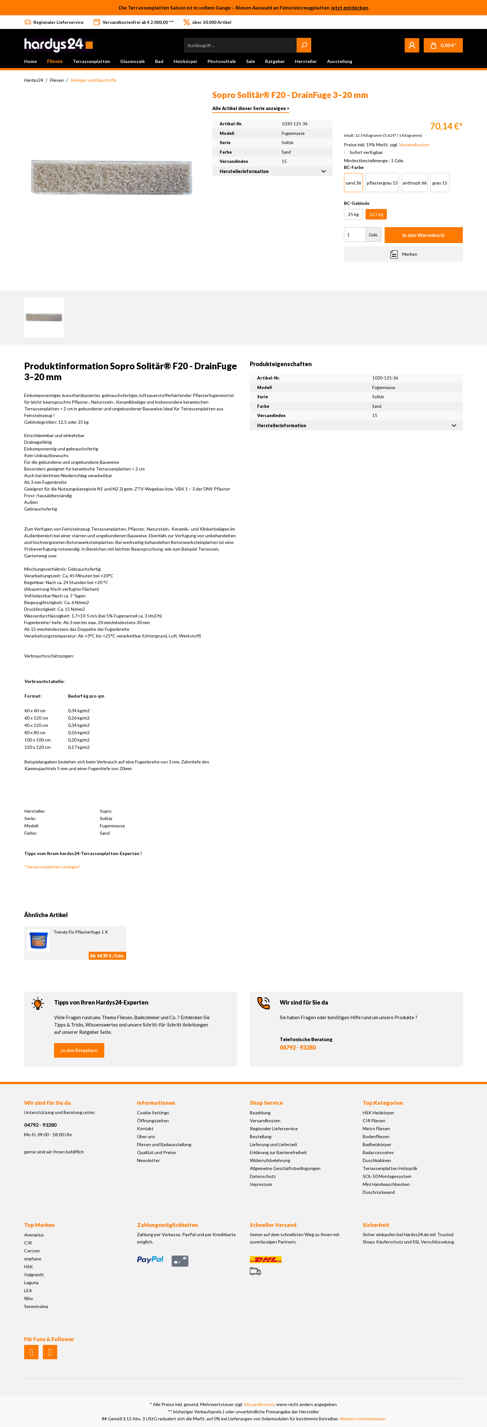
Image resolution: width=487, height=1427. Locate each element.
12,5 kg (376, 214)
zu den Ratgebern (79, 1050)
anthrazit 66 (415, 182)
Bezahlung (260, 1112)
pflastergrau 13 (382, 182)
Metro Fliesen (376, 1128)
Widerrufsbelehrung (270, 1160)
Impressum (261, 1184)
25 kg (353, 214)
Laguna (31, 1282)
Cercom (32, 1250)
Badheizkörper (377, 1144)
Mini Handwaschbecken (386, 1184)
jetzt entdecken (349, 7)
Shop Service (266, 1102)
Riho (28, 1298)
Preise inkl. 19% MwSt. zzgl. (386, 144)
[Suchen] (304, 45)
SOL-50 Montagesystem (387, 1176)
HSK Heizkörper (378, 1112)
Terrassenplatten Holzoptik (390, 1168)
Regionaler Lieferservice (274, 1128)
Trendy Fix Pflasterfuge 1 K (80, 932)
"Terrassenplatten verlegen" (52, 866)
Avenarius (34, 1234)
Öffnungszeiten (153, 1120)
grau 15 (439, 182)
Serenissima (36, 1306)
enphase (32, 1258)
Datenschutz (263, 1176)
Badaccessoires (378, 1152)
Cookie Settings (153, 1112)
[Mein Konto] (412, 45)
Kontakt (145, 1128)
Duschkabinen (377, 1160)
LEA (28, 1290)
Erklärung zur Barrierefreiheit (278, 1152)
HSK (28, 1266)
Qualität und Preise (156, 1152)
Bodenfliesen (376, 1136)
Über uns (146, 1136)
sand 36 (353, 182)
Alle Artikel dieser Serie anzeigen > (250, 108)
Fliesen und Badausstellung (164, 1144)
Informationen (156, 1102)
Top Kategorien (383, 1102)
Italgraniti (34, 1274)
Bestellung (260, 1136)
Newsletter (148, 1160)
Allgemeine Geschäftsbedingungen (285, 1168)
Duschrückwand (379, 1192)
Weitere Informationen (363, 1418)
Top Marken (39, 1225)
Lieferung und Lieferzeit (273, 1144)
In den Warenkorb (423, 235)
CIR (28, 1242)
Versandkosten (265, 1120)
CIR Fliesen (374, 1120)
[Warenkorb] (443, 45)
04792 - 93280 (298, 1047)
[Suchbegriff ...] (240, 45)
